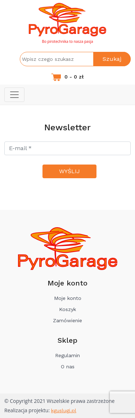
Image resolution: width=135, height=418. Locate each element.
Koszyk (67, 309)
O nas (68, 366)
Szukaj (112, 58)
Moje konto (67, 298)
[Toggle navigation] (14, 94)
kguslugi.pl (63, 410)
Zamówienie (67, 320)
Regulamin (67, 355)
